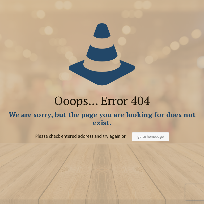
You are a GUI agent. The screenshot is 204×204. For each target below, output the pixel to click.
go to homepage (150, 137)
